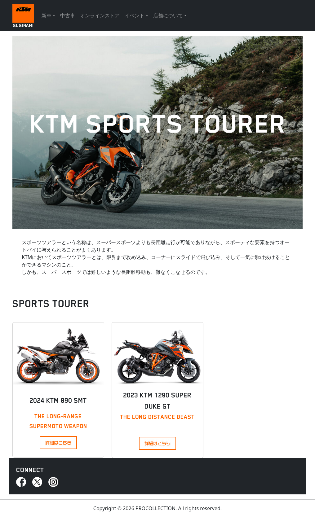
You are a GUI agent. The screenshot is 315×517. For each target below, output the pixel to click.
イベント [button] (134, 15)
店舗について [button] (168, 15)
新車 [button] (46, 15)
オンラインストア (100, 15)
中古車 (67, 15)
